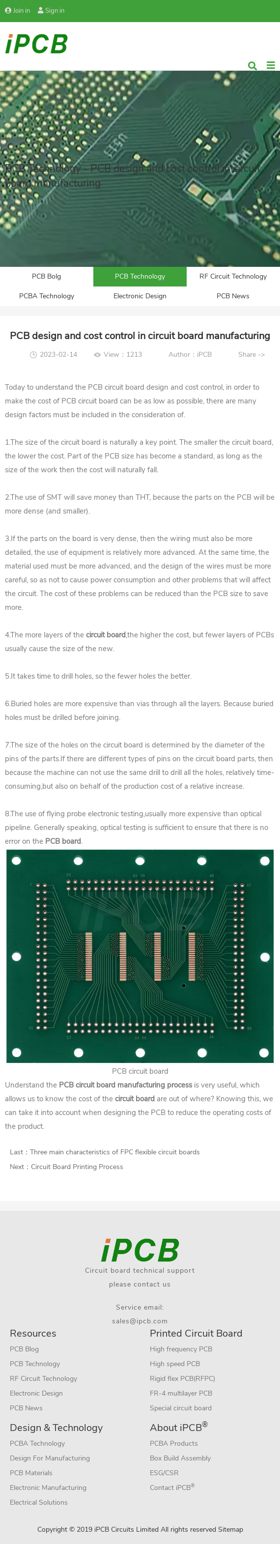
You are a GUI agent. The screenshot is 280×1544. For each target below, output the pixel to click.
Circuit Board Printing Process (77, 1167)
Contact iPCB (172, 1487)
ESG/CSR (164, 1473)
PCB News (233, 296)
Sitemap (230, 1529)
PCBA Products (174, 1443)
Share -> (251, 354)
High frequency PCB (181, 1349)
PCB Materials (31, 1473)
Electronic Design (140, 296)
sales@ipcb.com (140, 1321)
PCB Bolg (46, 276)
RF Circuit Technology (233, 276)
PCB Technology (140, 276)
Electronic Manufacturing (48, 1487)
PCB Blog (24, 1349)
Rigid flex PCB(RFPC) (182, 1378)
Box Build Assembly (180, 1458)
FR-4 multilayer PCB (181, 1393)
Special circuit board (181, 1408)
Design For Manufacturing (50, 1458)
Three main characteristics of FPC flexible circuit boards (115, 1152)
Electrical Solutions (39, 1502)
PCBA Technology (46, 296)
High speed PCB (175, 1364)
